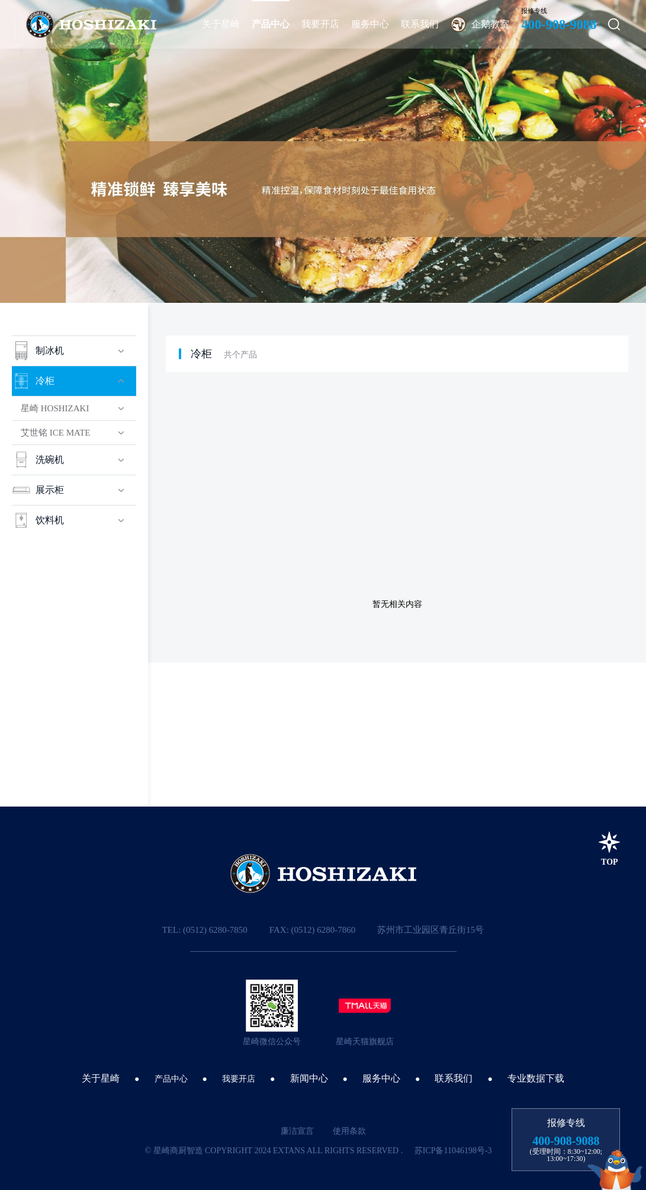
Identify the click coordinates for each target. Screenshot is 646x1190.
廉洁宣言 (297, 1131)
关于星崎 (101, 1078)
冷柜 (201, 354)
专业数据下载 (535, 1078)
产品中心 (171, 1078)
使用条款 (349, 1131)
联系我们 (454, 1078)
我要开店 (238, 1078)
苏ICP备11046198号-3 (453, 1150)
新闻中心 (309, 1078)
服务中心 (381, 1078)
